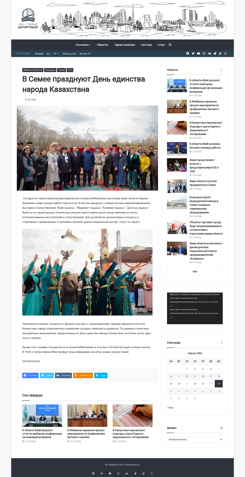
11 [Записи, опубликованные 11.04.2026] (211, 376)
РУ (55, 53)
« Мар (170, 407)
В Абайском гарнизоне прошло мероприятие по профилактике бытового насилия (86, 434)
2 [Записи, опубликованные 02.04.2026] (194, 368)
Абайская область (32, 70)
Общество (102, 44)
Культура (146, 44)
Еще (195, 271)
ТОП (70, 70)
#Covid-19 (85, 53)
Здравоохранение (124, 44)
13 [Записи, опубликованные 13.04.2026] (171, 383)
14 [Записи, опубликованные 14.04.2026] (179, 383)
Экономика (82, 44)
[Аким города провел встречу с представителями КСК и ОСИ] (177, 165)
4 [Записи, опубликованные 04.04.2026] (210, 368)
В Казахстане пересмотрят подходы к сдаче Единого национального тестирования (131, 434)
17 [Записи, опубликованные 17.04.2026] (203, 383)
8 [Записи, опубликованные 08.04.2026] (186, 376)
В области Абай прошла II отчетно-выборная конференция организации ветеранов (42, 434)
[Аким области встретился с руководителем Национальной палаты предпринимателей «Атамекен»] (177, 248)
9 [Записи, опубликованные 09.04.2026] (194, 376)
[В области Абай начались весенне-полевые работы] (177, 149)
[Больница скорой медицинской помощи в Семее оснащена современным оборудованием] (177, 202)
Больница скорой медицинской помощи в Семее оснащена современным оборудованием (204, 205)
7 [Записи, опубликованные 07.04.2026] (178, 376)
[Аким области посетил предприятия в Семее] (177, 186)
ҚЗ (48, 53)
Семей (61, 70)
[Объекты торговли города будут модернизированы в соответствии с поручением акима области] (177, 227)
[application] (195, 308)
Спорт (161, 44)
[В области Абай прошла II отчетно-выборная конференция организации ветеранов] (42, 415)
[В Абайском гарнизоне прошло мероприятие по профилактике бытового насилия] (87, 415)
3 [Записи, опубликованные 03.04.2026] (202, 368)
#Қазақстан (69, 53)
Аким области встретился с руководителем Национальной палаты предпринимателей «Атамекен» (206, 251)
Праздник (50, 70)
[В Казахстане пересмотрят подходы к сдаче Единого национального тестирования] (133, 415)
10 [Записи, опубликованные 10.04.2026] (203, 376)
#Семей (39, 53)
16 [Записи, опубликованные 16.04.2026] (195, 383)
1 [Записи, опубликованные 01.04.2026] (186, 368)
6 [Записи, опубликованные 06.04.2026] (171, 376)
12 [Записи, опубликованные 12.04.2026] (218, 376)
